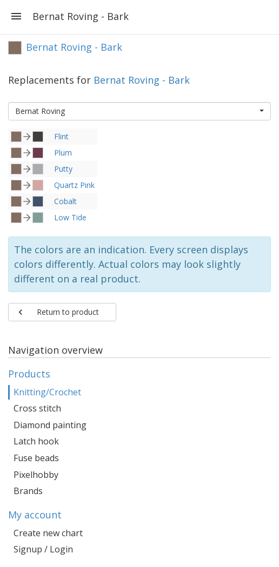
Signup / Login (43, 549)
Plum (63, 152)
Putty (63, 169)
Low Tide (70, 217)
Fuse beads (36, 458)
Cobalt (65, 201)
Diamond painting (50, 425)
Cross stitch (37, 408)
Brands (28, 491)
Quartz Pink (74, 185)
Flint (61, 136)
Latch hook (36, 441)
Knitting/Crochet (47, 392)
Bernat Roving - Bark (142, 79)
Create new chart (48, 533)
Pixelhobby (36, 475)
